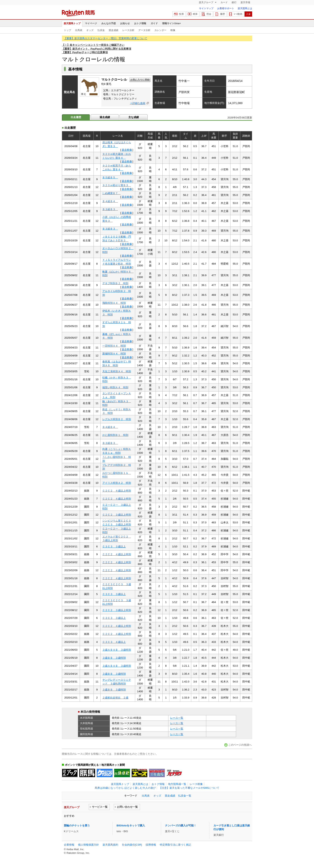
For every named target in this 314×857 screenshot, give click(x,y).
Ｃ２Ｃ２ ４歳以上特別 (116, 490)
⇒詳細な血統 (137, 103)
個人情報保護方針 (88, 844)
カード (224, 2)
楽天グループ (206, 2)
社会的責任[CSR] (132, 844)
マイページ (91, 23)
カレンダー (160, 30)
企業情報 (69, 844)
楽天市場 (245, 2)
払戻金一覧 (184, 795)
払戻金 (101, 30)
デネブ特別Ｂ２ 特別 (115, 283)
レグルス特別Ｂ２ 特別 (116, 419)
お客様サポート (225, 8)
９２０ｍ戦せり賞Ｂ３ (116, 185)
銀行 (234, 2)
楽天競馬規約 (110, 844)
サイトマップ (206, 8)
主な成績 (133, 117)
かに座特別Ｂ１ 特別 (115, 435)
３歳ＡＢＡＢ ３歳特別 (116, 649)
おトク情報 (140, 23)
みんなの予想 (108, 23)
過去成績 (105, 117)
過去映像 (127, 149)
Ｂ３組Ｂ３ (110, 209)
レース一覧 (176, 717)
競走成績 (113, 30)
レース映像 (196, 784)
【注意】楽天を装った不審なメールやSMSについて (189, 787)
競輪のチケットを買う (77, 825)
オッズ (90, 30)
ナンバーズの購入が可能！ (180, 825)
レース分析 (128, 30)
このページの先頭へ (240, 744)
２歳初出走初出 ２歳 (115, 697)
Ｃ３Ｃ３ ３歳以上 (114, 546)
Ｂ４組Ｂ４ (110, 201)
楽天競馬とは (245, 8)
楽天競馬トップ (72, 23)
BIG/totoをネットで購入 (131, 825)
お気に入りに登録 (140, 79)
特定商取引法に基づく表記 (175, 844)
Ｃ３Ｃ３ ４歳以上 (114, 641)
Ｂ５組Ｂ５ (110, 177)
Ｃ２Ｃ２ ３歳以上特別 (116, 514)
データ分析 (144, 30)
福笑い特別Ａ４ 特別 (115, 387)
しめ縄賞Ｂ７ (111, 193)
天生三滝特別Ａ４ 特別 (116, 371)
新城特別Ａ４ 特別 (114, 353)
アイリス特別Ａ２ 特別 (116, 482)
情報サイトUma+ (171, 23)
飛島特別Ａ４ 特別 (114, 302)
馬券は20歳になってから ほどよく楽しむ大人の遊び (125, 787)
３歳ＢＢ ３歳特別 (114, 657)
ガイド (154, 23)
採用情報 (151, 844)
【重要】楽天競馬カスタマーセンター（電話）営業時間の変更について (105, 38)
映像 (172, 30)
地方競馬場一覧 (177, 784)
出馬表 (78, 30)
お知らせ (125, 23)
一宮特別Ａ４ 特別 (114, 345)
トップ (67, 30)
